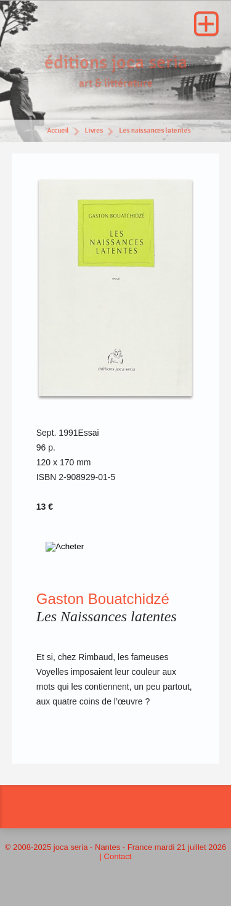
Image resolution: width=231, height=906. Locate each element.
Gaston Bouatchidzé (102, 598)
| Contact (116, 856)
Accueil (57, 132)
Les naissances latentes (155, 132)
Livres (93, 132)
